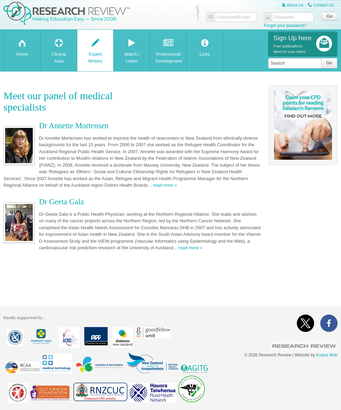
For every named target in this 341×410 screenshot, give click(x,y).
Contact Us (321, 5)
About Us (293, 5)
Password (284, 17)
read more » (165, 185)
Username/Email (233, 17)
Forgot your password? (285, 25)
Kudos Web (327, 355)
